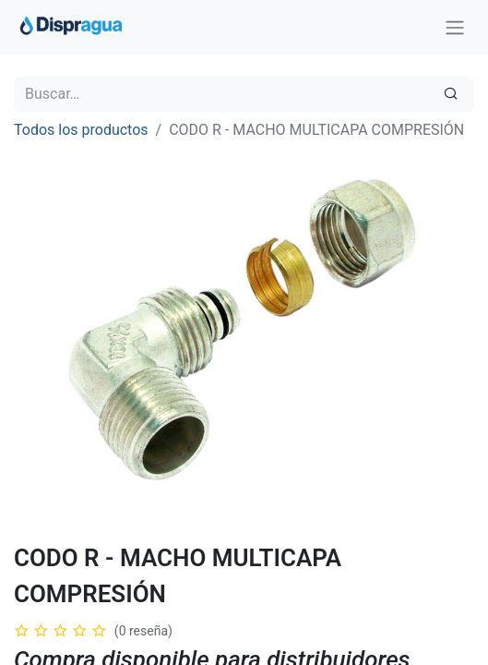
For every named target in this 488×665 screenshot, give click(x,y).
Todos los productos (81, 130)
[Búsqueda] (450, 94)
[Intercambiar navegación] (454, 27)
